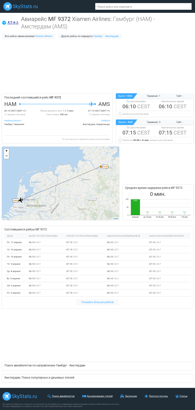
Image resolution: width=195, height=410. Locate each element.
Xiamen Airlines (44, 36)
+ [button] (6, 151)
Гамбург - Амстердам (106, 36)
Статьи (183, 396)
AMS (15, 200)
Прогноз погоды (158, 396)
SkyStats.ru (25, 6)
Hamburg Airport (12, 120)
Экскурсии (131, 396)
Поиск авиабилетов (63, 396)
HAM (105, 167)
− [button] (6, 156)
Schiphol (105, 120)
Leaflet (115, 219)
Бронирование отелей (100, 396)
